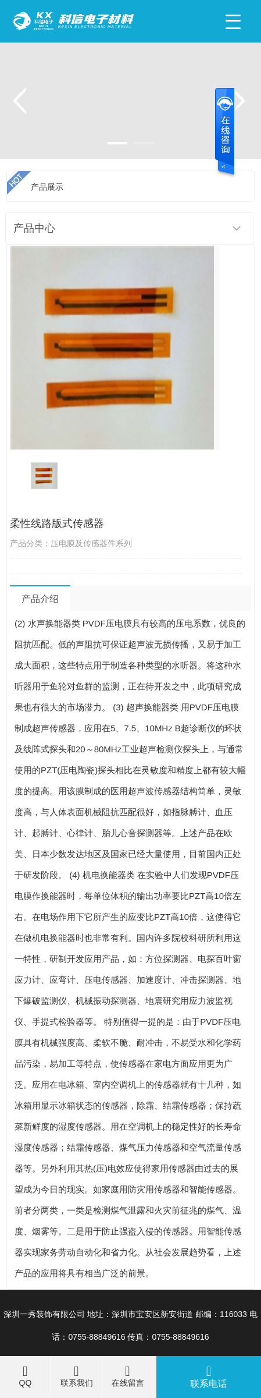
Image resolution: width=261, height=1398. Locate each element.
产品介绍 (40, 599)
